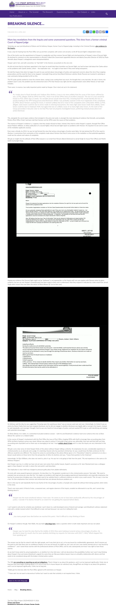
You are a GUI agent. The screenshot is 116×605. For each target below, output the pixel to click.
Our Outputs (82, 12)
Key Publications (16, 16)
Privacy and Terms (14, 602)
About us (21, 12)
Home (12, 12)
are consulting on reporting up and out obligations (30, 562)
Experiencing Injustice (65, 12)
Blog (15, 590)
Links (93, 12)
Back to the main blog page (18, 581)
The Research (48, 12)
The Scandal (34, 12)
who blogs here (50, 524)
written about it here (65, 443)
